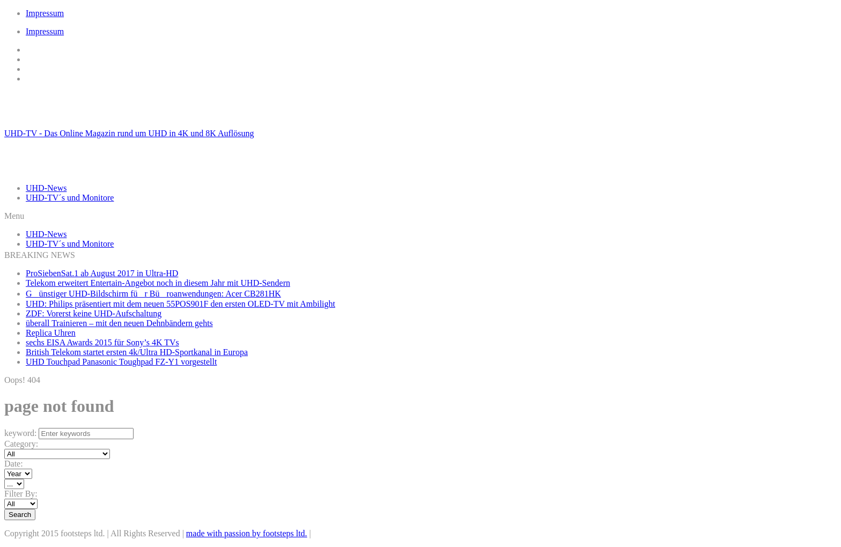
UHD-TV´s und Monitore (70, 197)
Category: (21, 443)
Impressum (45, 13)
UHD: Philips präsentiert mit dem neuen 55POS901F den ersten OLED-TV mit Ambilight (180, 303)
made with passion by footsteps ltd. (246, 533)
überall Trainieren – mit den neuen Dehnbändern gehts (119, 323)
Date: (13, 463)
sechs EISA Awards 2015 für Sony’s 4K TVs (102, 342)
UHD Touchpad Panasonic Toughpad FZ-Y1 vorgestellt (121, 361)
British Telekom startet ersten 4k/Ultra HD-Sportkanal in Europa (137, 352)
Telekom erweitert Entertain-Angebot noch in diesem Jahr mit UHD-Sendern (158, 282)
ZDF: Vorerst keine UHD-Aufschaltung (93, 313)
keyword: (20, 433)
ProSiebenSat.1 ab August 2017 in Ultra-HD (102, 273)
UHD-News (46, 188)
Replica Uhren (51, 332)
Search (20, 515)
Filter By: (21, 493)
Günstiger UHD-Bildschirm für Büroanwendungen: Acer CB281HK (153, 293)
